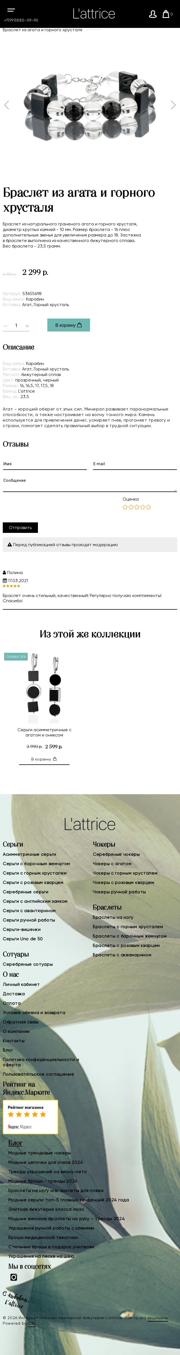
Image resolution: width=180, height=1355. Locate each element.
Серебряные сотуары (28, 964)
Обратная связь (20, 1022)
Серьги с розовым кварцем (33, 882)
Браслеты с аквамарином (122, 954)
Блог (8, 1050)
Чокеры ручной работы (119, 891)
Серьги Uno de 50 (23, 938)
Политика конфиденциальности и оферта (41, 1062)
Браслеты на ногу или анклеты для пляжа (56, 1190)
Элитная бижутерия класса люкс (46, 1209)
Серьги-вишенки (22, 929)
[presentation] (45, 507)
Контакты (14, 1040)
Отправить (20, 527)
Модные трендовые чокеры (39, 1153)
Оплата (11, 1003)
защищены (158, 1317)
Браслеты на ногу (113, 917)
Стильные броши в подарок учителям (51, 1246)
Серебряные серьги (25, 891)
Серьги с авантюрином (29, 910)
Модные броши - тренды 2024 (43, 1181)
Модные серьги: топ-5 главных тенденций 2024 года (68, 1200)
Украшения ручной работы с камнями (51, 1228)
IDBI (32, 1323)
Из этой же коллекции (90, 635)
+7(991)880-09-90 (21, 20)
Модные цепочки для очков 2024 (45, 1162)
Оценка (131, 499)
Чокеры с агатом (112, 863)
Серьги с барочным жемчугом (36, 863)
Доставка (14, 993)
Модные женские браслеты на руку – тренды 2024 (66, 1218)
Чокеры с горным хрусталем (125, 873)
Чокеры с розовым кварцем (123, 882)
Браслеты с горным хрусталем (128, 926)
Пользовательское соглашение (38, 1074)
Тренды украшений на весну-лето (47, 1171)
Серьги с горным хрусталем (35, 873)
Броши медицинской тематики (43, 1237)
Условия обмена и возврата (34, 1012)
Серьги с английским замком (35, 901)
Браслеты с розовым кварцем (126, 945)
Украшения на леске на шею (41, 1256)
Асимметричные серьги (29, 854)
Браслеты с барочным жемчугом (130, 936)
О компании (16, 1031)
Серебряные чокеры (116, 854)
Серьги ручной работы (29, 920)
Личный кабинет (21, 984)
